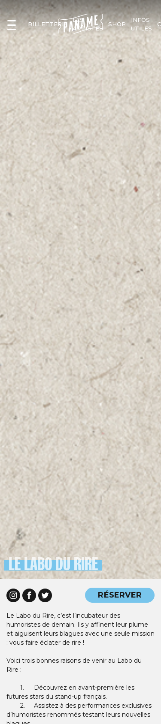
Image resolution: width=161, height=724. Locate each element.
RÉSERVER (120, 594)
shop (117, 24)
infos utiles (141, 24)
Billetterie (47, 24)
